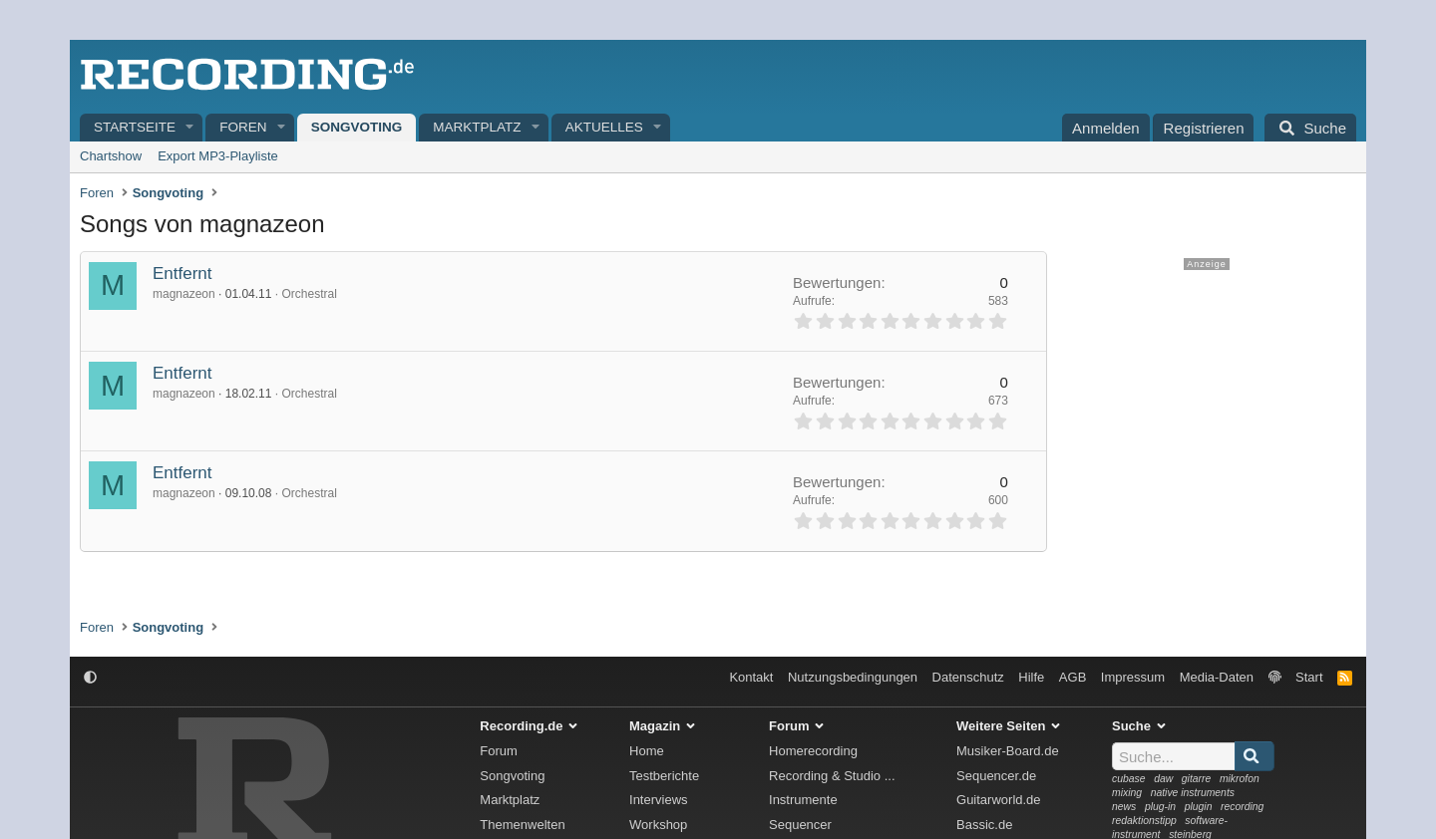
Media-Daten (1217, 677)
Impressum (1133, 677)
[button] (190, 128)
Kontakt (751, 677)
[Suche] (1310, 127)
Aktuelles (604, 127)
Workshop (658, 824)
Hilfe (1031, 677)
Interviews (658, 799)
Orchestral (308, 294)
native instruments (1193, 792)
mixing (1127, 792)
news (1124, 806)
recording (1242, 806)
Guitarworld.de (998, 799)
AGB (1072, 677)
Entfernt (182, 273)
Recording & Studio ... (832, 775)
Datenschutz (968, 677)
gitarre (1196, 778)
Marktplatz (477, 127)
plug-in (1160, 806)
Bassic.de (984, 824)
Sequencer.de (996, 775)
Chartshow (111, 155)
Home (646, 750)
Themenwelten (522, 824)
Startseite (135, 127)
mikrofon (1239, 778)
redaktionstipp (1144, 820)
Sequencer (800, 824)
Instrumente (803, 799)
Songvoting (357, 127)
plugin (1199, 806)
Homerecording (813, 750)
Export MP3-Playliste (218, 155)
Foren (242, 127)
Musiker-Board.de (1007, 750)
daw (1163, 778)
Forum (499, 750)
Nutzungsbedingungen (852, 677)
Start (1308, 677)
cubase (1129, 778)
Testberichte (664, 775)
